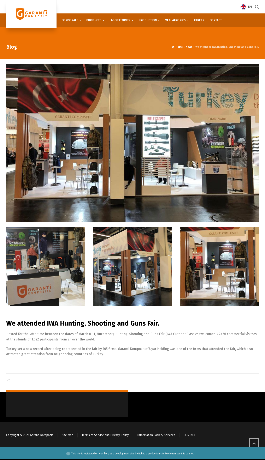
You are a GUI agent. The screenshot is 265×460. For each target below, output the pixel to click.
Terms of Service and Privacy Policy (105, 435)
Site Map (67, 435)
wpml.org (104, 453)
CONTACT (189, 435)
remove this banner (182, 453)
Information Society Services (156, 435)
